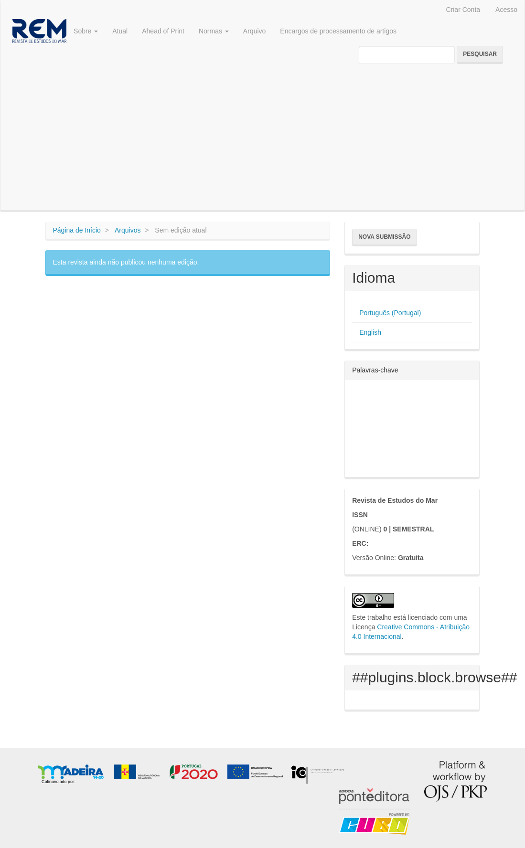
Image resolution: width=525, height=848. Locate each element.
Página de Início (77, 230)
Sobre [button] (86, 31)
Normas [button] (214, 31)
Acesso (506, 9)
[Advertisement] (262, 138)
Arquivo (254, 31)
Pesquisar (480, 54)
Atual (120, 31)
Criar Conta (463, 9)
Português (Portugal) (390, 313)
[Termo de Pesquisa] (407, 55)
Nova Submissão (384, 236)
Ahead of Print (163, 31)
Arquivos (127, 230)
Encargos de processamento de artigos (338, 31)
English (370, 332)
